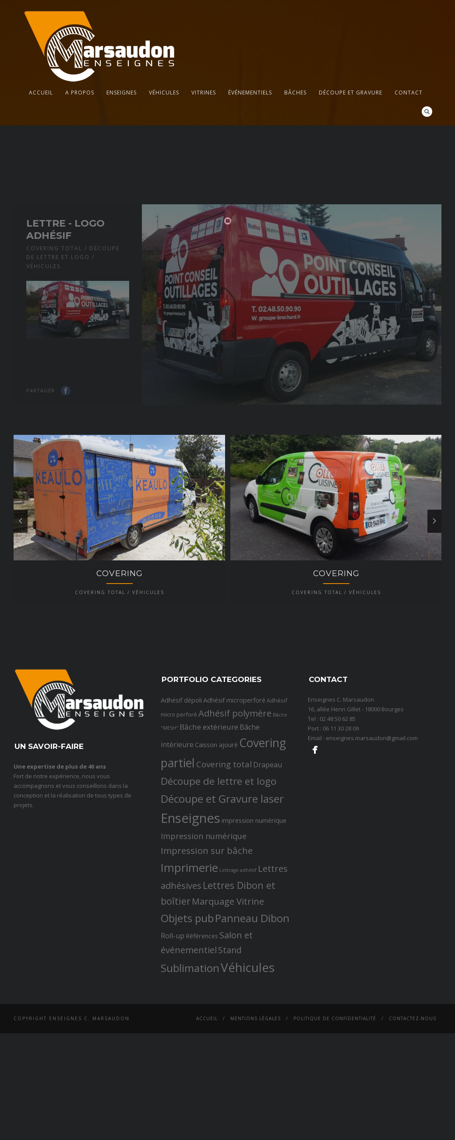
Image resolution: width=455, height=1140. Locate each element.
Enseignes (121, 92)
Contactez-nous (412, 1075)
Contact (409, 92)
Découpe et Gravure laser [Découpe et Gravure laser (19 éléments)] (222, 855)
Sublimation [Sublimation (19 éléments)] (190, 1024)
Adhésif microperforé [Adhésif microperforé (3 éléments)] (234, 756)
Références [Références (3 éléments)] (202, 992)
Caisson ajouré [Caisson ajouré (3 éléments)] (216, 801)
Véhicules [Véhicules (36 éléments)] (248, 1023)
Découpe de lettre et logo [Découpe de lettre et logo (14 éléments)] (218, 837)
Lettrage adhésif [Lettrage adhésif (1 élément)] (238, 927)
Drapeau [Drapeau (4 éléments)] (267, 821)
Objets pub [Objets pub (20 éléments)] (187, 974)
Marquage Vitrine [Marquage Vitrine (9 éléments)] (228, 957)
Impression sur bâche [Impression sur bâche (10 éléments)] (207, 907)
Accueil (41, 92)
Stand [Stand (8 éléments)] (230, 1006)
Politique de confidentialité (334, 1075)
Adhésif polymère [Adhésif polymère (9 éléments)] (235, 769)
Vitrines (203, 92)
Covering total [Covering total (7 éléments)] (224, 820)
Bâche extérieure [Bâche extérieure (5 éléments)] (209, 784)
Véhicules (164, 92)
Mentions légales (255, 1075)
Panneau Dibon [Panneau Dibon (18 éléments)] (252, 974)
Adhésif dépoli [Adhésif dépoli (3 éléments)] (181, 756)
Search (427, 111)
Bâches (295, 92)
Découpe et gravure (350, 92)
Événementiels (250, 92)
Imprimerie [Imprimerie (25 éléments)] (189, 924)
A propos (79, 92)
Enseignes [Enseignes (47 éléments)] (190, 875)
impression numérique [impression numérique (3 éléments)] (254, 877)
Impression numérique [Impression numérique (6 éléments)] (204, 893)
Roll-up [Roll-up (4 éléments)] (172, 992)
